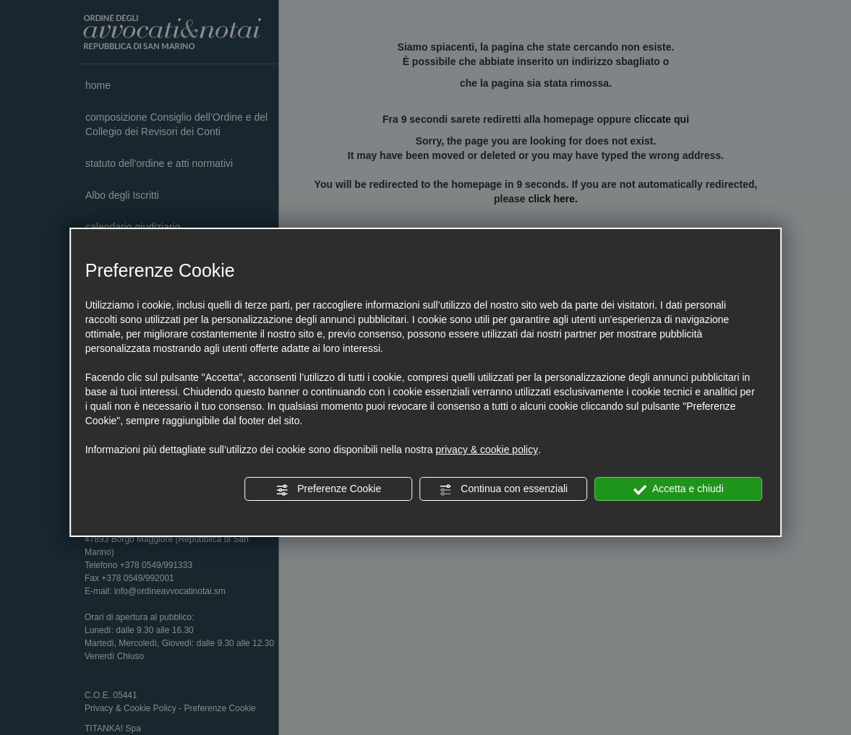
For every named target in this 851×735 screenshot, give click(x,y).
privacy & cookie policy (487, 449)
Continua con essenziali (503, 489)
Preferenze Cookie (328, 489)
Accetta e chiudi (678, 489)
